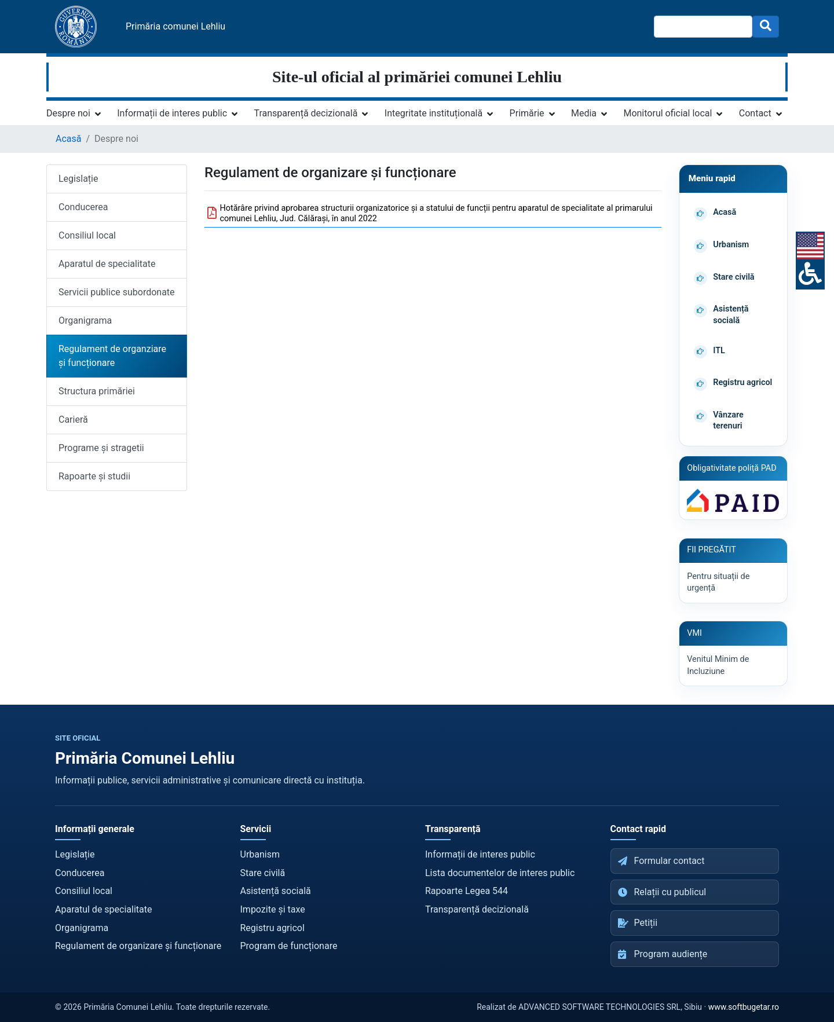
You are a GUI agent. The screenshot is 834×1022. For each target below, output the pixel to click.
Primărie (527, 113)
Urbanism (260, 854)
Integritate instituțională (433, 113)
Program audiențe (663, 953)
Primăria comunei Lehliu (175, 26)
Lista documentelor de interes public (500, 872)
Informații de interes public (172, 113)
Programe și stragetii (101, 447)
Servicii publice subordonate (116, 292)
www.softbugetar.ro (743, 1007)
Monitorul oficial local (667, 113)
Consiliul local (87, 235)
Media (584, 113)
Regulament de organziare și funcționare (112, 355)
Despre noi (68, 113)
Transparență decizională (306, 113)
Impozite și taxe (272, 909)
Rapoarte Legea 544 (466, 890)
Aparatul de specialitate (106, 263)
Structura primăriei (96, 391)
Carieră (73, 419)
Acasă (68, 138)
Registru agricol (272, 927)
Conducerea (83, 207)
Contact (755, 113)
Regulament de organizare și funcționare (138, 945)
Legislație (78, 178)
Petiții (638, 922)
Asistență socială (275, 890)
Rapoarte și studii (94, 476)
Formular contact (661, 860)
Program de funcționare (289, 945)
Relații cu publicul (662, 892)
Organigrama (85, 320)
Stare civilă (263, 872)
